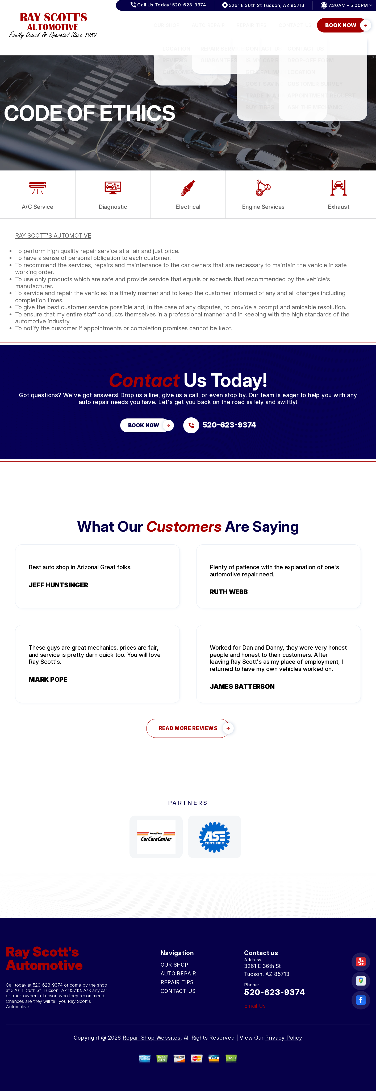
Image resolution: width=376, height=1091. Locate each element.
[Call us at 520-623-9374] (219, 425)
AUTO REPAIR (208, 25)
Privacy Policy (283, 1038)
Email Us (255, 1005)
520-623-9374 (48, 985)
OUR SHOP (166, 25)
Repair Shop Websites (152, 1038)
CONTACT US (295, 25)
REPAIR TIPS (252, 25)
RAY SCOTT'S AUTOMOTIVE (53, 235)
